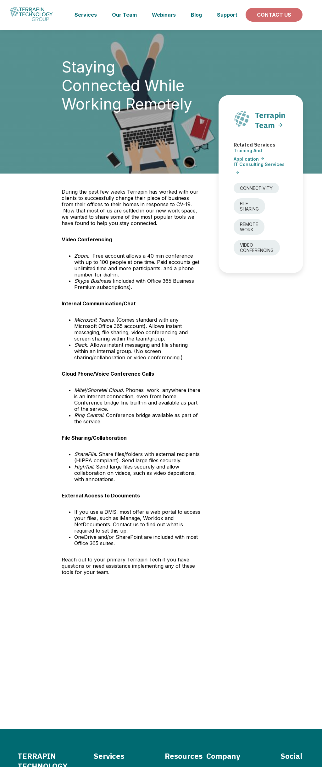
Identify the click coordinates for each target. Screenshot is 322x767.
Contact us (274, 15)
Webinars (164, 15)
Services (86, 15)
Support (227, 15)
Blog (196, 15)
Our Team (124, 15)
